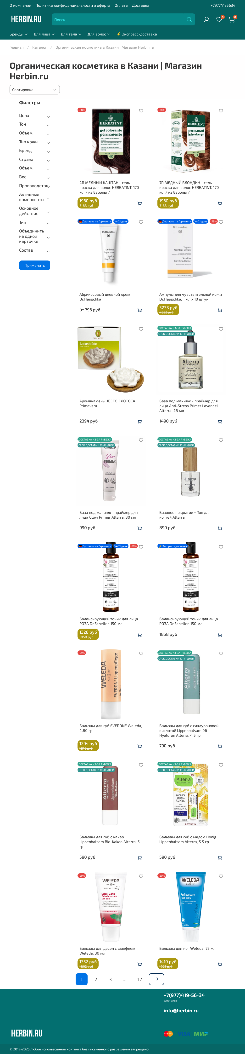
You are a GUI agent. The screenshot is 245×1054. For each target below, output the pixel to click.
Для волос (99, 34)
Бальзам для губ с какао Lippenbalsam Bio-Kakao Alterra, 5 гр (109, 841)
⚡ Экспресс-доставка (136, 34)
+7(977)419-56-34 (184, 995)
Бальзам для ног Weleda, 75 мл (187, 948)
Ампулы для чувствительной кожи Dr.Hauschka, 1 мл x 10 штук (190, 296)
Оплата (121, 5)
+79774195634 (223, 5)
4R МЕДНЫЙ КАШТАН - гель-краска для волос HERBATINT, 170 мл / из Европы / (109, 187)
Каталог (39, 47)
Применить (35, 265)
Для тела (71, 34)
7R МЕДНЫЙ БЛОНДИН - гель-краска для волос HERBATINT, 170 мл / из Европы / (189, 187)
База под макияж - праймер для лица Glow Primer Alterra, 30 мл (108, 514)
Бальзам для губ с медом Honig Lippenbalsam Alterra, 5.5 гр (187, 839)
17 (140, 979)
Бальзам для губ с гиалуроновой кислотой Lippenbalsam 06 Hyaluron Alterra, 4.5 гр (188, 730)
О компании (20, 5)
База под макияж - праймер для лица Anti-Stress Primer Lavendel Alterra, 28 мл (188, 406)
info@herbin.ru (181, 1010)
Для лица (44, 34)
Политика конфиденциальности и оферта (72, 5)
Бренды (19, 34)
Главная (17, 47)
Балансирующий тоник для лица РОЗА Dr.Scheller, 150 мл (108, 621)
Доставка (140, 5)
